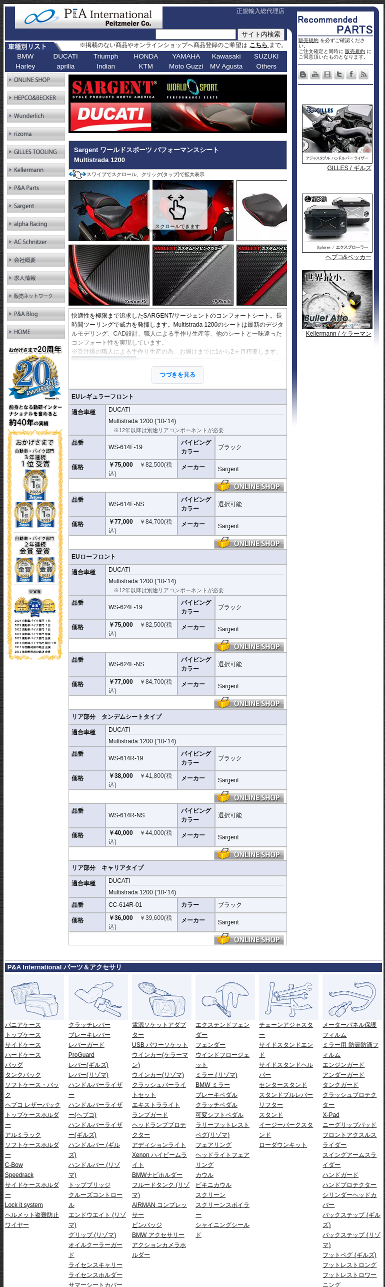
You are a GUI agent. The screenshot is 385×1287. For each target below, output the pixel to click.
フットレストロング (349, 1264)
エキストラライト (156, 1104)
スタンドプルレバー (286, 1094)
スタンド (271, 1114)
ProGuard (81, 1054)
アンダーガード (343, 1074)
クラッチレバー (89, 1024)
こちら (259, 45)
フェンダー (211, 1044)
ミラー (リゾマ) (216, 1074)
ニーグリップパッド (349, 1124)
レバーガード (86, 1044)
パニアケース (23, 1024)
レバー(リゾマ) (88, 1074)
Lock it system (24, 1204)
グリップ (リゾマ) (92, 1234)
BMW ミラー (213, 1084)
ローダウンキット (283, 1144)
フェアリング (214, 1144)
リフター (271, 1104)
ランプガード (150, 1114)
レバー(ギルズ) (88, 1064)
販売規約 (308, 40)
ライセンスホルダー (95, 1274)
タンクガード (340, 1084)
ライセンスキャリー (95, 1264)
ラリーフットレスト (223, 1124)
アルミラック (23, 1134)
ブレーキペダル (217, 1094)
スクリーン (211, 1194)
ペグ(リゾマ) (213, 1134)
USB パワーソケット (160, 1044)
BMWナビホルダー (157, 1174)
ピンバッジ (147, 1224)
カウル (205, 1174)
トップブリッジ (89, 1184)
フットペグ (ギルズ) (349, 1254)
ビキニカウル (214, 1184)
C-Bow (14, 1164)
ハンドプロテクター (349, 1184)
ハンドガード (340, 1174)
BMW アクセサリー (158, 1234)
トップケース (23, 1034)
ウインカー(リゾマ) (158, 1074)
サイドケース (23, 1044)
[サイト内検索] (196, 34)
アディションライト (159, 1144)
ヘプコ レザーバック (32, 1104)
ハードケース (23, 1054)
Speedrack (19, 1174)
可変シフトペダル (220, 1114)
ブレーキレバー (89, 1034)
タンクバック (23, 1074)
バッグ (14, 1064)
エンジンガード (343, 1064)
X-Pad (330, 1114)
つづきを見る (178, 374)
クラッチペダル (217, 1104)
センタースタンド (283, 1084)
